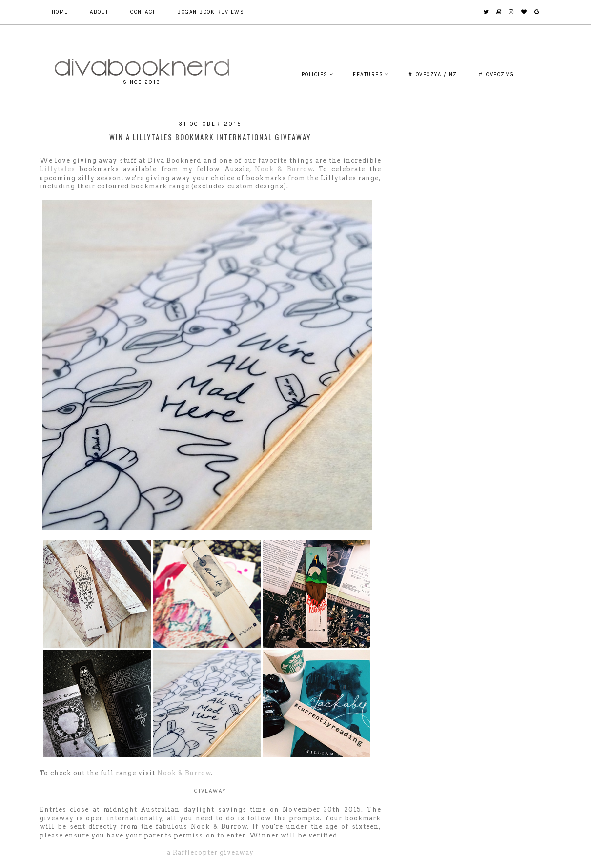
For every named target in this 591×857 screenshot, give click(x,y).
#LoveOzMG (496, 74)
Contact (143, 12)
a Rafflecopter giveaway (210, 852)
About (99, 12)
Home (60, 12)
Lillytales (57, 169)
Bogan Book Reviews (210, 12)
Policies (315, 74)
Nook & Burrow (284, 169)
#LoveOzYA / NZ (432, 74)
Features (368, 74)
